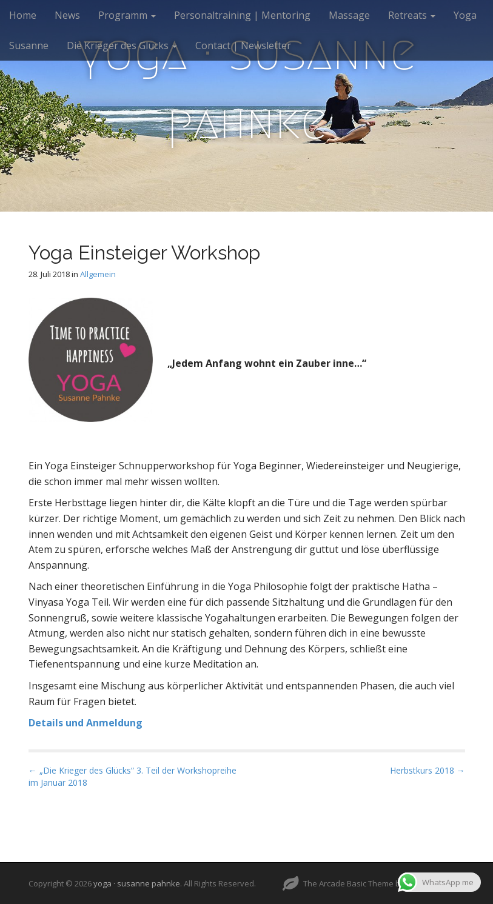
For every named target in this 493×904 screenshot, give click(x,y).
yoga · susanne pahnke (247, 87)
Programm (127, 15)
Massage (349, 15)
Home (22, 15)
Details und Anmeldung (86, 722)
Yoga (465, 15)
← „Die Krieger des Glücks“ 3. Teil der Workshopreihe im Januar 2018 (132, 776)
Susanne (29, 45)
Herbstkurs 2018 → (427, 770)
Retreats (411, 15)
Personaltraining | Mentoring (242, 15)
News (67, 15)
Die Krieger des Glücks (122, 45)
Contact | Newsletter (243, 45)
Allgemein (98, 274)
